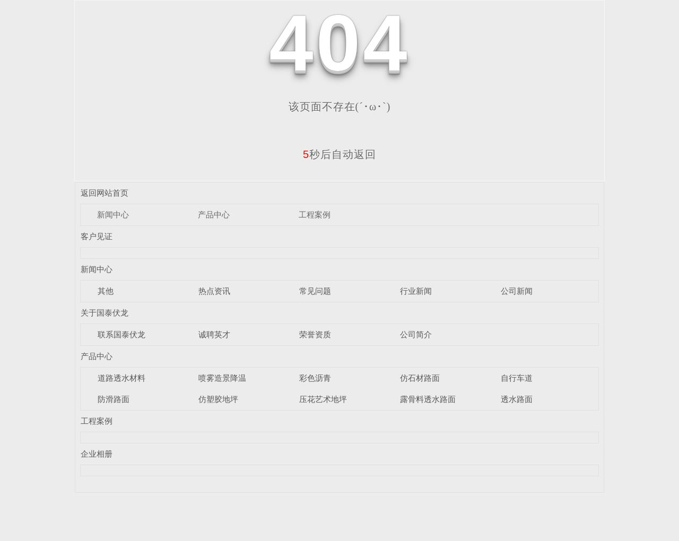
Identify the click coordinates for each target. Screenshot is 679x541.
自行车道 (517, 377)
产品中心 (214, 214)
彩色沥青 (315, 377)
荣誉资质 (315, 334)
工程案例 (314, 214)
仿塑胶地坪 (218, 399)
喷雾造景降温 (222, 377)
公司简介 (416, 334)
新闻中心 (113, 214)
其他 (106, 290)
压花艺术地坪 (323, 399)
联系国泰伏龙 (121, 334)
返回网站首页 (104, 192)
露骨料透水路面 (428, 399)
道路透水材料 (121, 377)
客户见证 (96, 236)
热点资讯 (214, 290)
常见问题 (315, 290)
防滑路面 (113, 399)
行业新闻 (416, 290)
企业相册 (96, 453)
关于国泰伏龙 (104, 312)
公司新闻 (517, 290)
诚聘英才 (214, 334)
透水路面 (517, 399)
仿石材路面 (420, 377)
